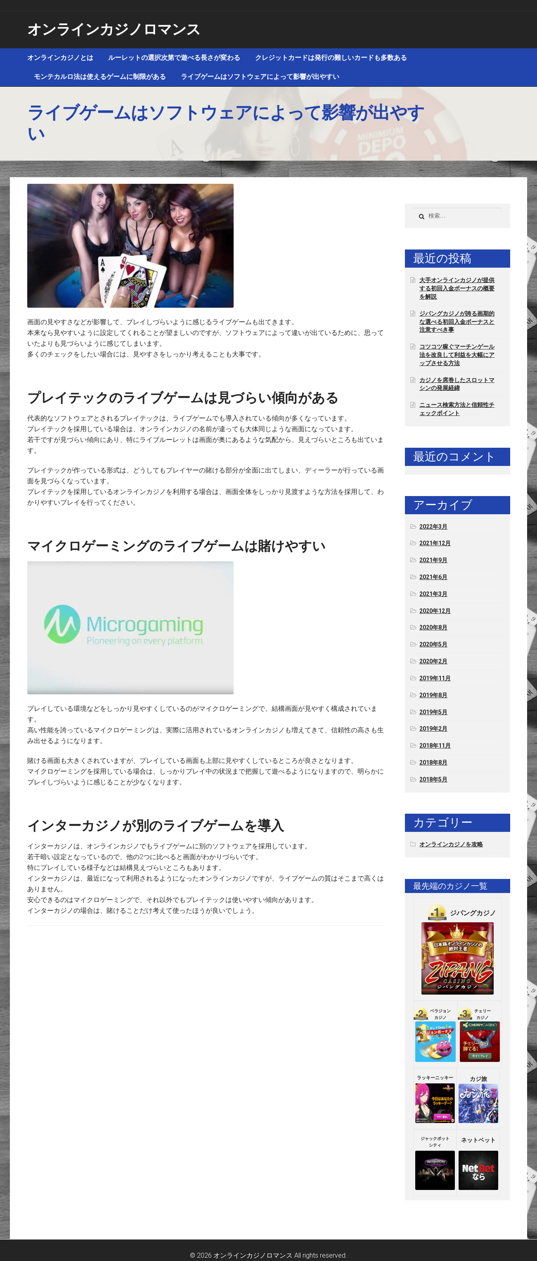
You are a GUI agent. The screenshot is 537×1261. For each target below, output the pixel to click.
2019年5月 (433, 712)
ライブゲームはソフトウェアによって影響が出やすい (260, 77)
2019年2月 (433, 728)
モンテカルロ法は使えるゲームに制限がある (100, 77)
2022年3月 (433, 526)
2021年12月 (435, 543)
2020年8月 (433, 627)
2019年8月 (433, 695)
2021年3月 (433, 594)
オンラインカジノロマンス (114, 29)
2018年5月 (433, 779)
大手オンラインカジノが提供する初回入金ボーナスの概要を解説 (456, 288)
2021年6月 (433, 577)
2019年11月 (435, 678)
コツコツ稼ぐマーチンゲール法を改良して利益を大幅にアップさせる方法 (456, 354)
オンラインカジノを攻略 (451, 844)
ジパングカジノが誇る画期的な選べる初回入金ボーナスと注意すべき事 (456, 321)
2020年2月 (433, 661)
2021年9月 (433, 560)
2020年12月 (435, 611)
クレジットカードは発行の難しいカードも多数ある (331, 58)
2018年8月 (433, 762)
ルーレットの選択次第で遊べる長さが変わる (174, 58)
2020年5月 (433, 644)
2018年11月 (435, 745)
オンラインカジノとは (60, 58)
